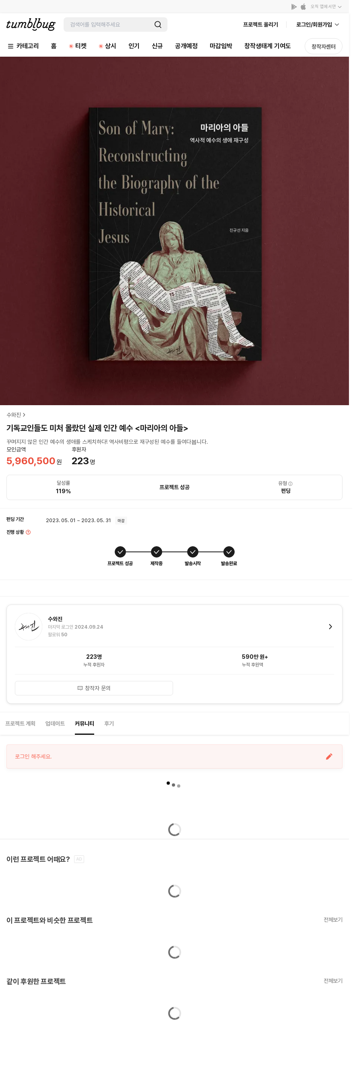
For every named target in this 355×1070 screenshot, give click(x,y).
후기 (109, 723)
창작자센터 (324, 46)
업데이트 (55, 723)
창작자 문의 (94, 688)
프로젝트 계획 (20, 723)
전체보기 (333, 919)
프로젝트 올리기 (260, 24)
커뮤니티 (84, 723)
